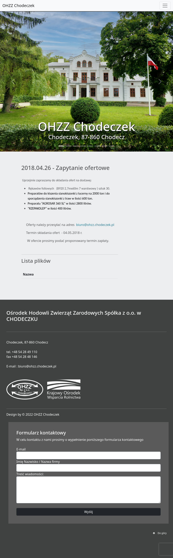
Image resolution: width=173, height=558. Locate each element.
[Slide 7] (105, 146)
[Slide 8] (112, 146)
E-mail (21, 449)
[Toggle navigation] (165, 6)
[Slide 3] (76, 146)
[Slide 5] (90, 146)
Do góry (160, 533)
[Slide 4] (83, 146)
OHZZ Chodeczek (18, 5)
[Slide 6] (97, 146)
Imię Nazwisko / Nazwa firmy (38, 461)
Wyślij (88, 512)
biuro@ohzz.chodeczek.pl (95, 225)
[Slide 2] (69, 146)
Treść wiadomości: (30, 474)
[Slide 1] (61, 146)
